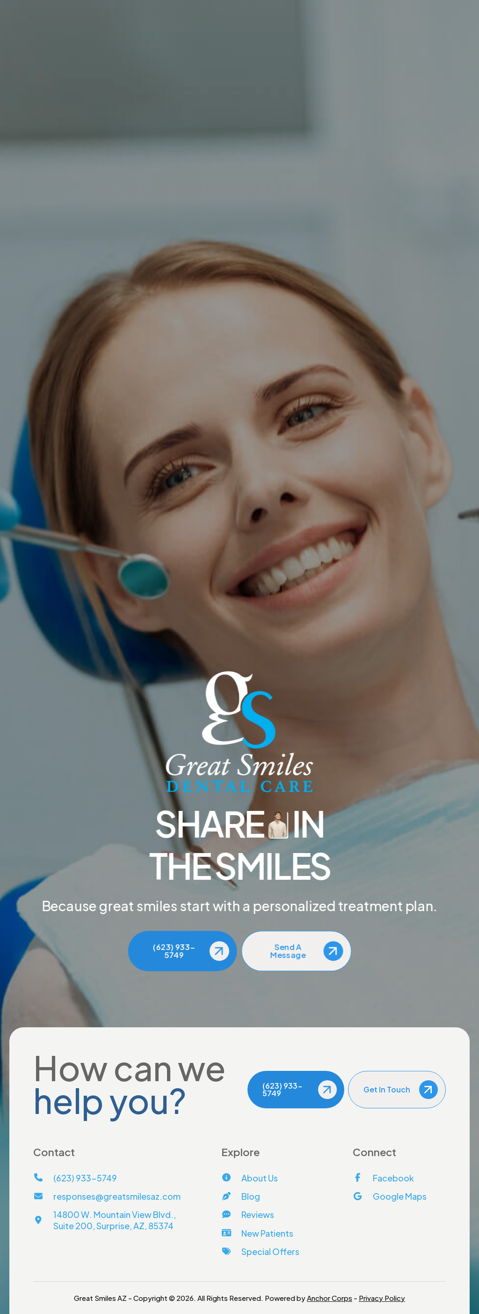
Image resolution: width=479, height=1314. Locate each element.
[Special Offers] (260, 1251)
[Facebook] (383, 1178)
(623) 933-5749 (65, 8)
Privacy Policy (382, 1297)
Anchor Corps (329, 1297)
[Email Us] (392, 385)
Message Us (419, 8)
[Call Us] (392, 370)
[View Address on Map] (392, 439)
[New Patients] (257, 1233)
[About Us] (249, 1178)
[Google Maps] (390, 1196)
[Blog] (240, 1196)
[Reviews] (247, 1214)
